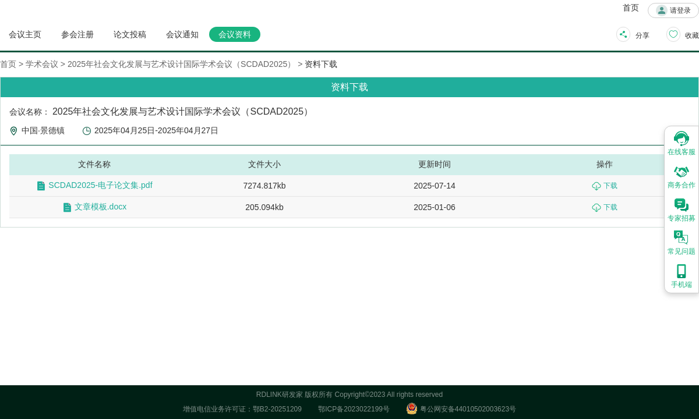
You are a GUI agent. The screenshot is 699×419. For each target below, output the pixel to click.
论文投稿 (130, 34)
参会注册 (77, 34)
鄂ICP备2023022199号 (354, 409)
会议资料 (234, 34)
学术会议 (42, 64)
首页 (631, 7)
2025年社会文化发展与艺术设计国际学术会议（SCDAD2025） (181, 64)
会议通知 (182, 34)
